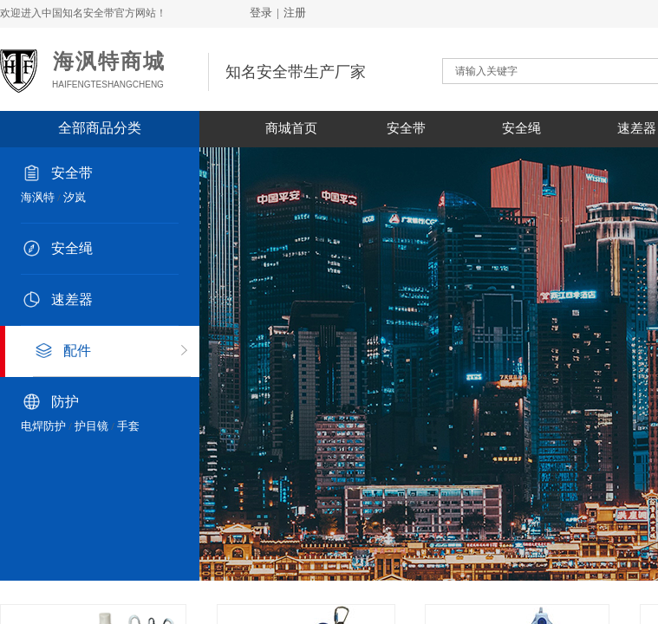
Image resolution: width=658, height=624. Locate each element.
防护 (65, 401)
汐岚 (74, 197)
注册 (294, 12)
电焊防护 (43, 425)
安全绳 (521, 128)
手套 (128, 425)
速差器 (72, 299)
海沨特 (38, 197)
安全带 (406, 128)
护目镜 (91, 425)
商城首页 (291, 128)
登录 (261, 12)
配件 (77, 350)
